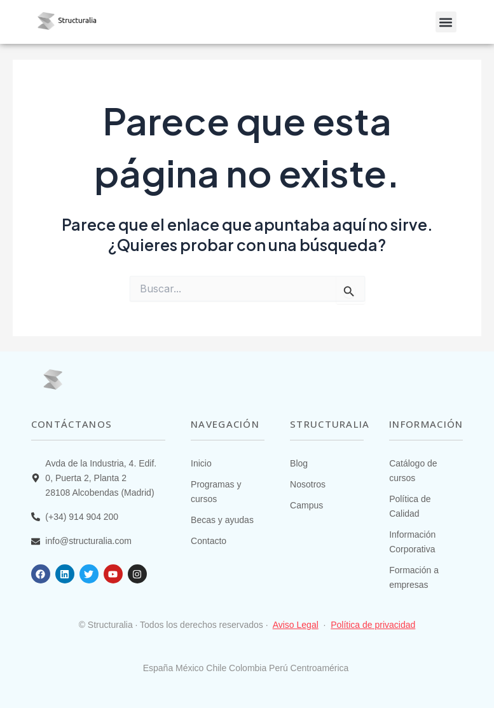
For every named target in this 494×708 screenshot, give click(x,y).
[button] (446, 21)
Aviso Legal (296, 625)
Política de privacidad (373, 625)
